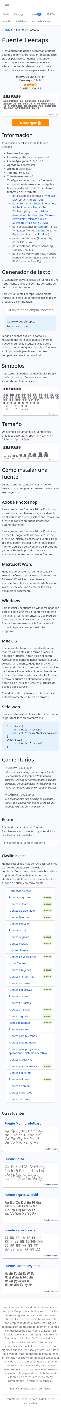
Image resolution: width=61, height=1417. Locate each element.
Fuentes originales (20, 897)
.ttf (31, 176)
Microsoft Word (37, 219)
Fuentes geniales (19, 924)
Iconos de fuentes (19, 1023)
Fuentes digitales (19, 1016)
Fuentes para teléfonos (23, 1036)
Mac (14, 199)
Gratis (6, 14)
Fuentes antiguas (19, 996)
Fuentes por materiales (23, 1066)
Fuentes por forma (20, 1073)
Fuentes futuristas (20, 1003)
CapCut (40, 230)
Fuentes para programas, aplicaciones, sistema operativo (28, 1051)
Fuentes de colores (20, 1099)
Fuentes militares (19, 904)
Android (32, 199)
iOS (40, 199)
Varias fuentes (17, 963)
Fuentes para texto (20, 1029)
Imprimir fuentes (19, 950)
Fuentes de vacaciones (22, 957)
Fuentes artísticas (19, 1009)
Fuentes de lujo (18, 930)
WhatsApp (18, 230)
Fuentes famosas (19, 917)
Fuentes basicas (18, 943)
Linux (22, 199)
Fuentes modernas (20, 983)
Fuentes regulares (20, 937)
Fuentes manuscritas (21, 976)
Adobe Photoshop (44, 203)
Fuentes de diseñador (22, 910)
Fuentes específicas (20, 1059)
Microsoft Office (22, 223)
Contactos (45, 1388)
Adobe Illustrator (33, 215)
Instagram (41, 226)
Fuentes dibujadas (20, 970)
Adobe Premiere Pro (24, 207)
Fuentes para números (22, 1042)
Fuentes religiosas (20, 1079)
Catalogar (19, 14)
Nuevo (35, 14)
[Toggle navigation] (7, 4)
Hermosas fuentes (20, 891)
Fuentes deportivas (20, 990)
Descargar (30, 122)
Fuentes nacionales (20, 1092)
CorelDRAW (40, 223)
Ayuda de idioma (41, 21)
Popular (7, 21)
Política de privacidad (23, 1388)
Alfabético (21, 21)
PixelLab (43, 234)
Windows (49, 196)
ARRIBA (51, 14)
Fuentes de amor (19, 1086)
